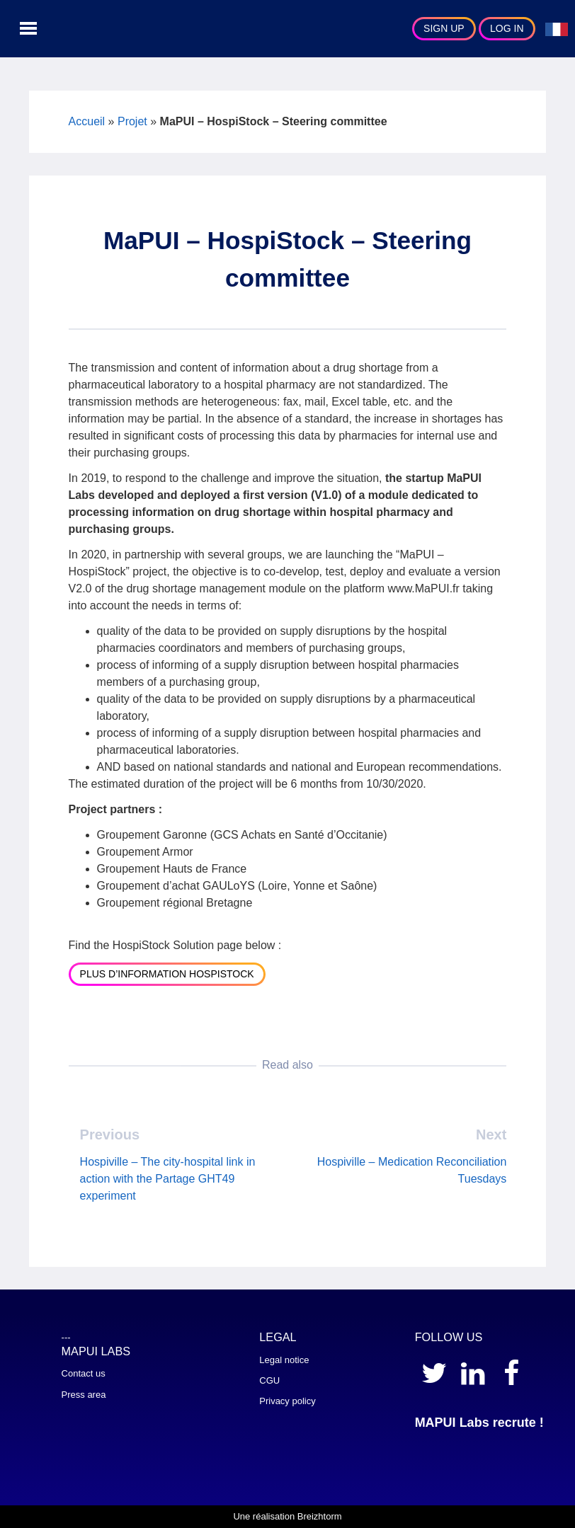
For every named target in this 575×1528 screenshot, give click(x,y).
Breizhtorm (319, 1516)
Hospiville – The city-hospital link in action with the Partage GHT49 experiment (168, 1179)
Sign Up (444, 28)
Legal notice (284, 1360)
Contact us (84, 1373)
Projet (132, 121)
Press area (84, 1394)
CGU (269, 1380)
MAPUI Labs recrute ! (479, 1422)
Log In (506, 28)
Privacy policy (287, 1401)
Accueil (87, 121)
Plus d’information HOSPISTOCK (167, 974)
